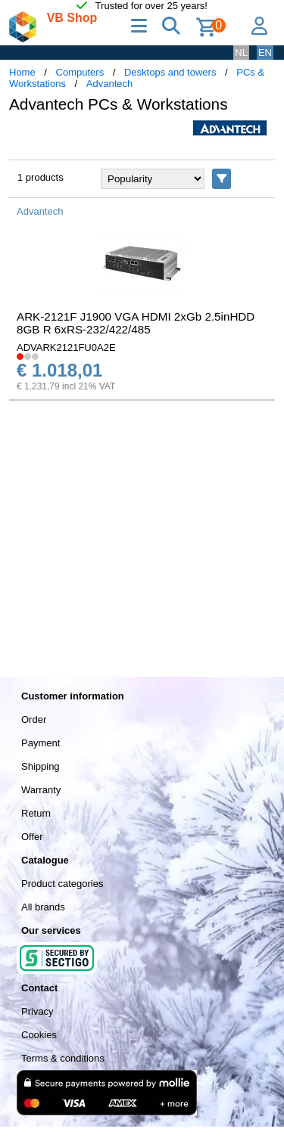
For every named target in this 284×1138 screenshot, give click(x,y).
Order (33, 719)
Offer (32, 836)
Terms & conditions (63, 1058)
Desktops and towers (170, 72)
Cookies (39, 1034)
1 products (40, 177)
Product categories (62, 883)
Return (36, 813)
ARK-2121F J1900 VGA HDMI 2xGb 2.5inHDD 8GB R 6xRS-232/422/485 (135, 323)
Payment (40, 743)
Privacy (37, 1011)
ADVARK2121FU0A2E (66, 347)
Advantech (109, 83)
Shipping (40, 766)
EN (265, 52)
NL (241, 52)
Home (22, 72)
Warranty (41, 789)
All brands (43, 907)
